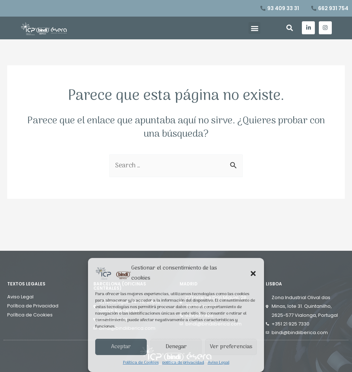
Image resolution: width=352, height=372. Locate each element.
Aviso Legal (218, 362)
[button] (253, 273)
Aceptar (121, 346)
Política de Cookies (141, 362)
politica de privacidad (183, 362)
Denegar (176, 346)
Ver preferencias (231, 346)
